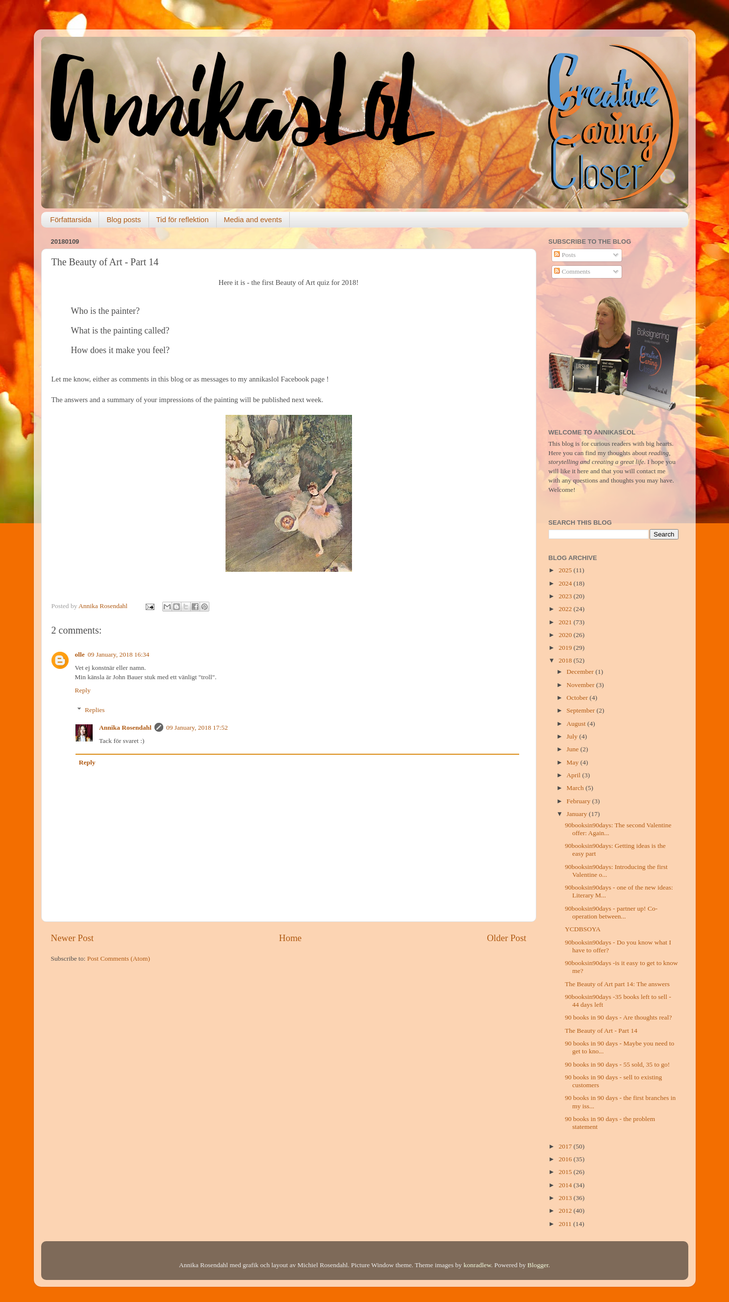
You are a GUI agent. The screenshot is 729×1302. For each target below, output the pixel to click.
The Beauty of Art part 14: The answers (617, 984)
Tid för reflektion (182, 219)
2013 (565, 1197)
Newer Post (72, 938)
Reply (83, 690)
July (573, 736)
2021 (565, 622)
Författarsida (70, 219)
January (578, 813)
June (573, 749)
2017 (565, 1146)
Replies (95, 710)
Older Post (506, 938)
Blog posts (123, 219)
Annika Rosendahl (125, 727)
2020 (565, 634)
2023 (565, 596)
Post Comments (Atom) (118, 958)
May (573, 762)
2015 (565, 1171)
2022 (565, 609)
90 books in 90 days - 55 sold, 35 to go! (617, 1064)
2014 (565, 1185)
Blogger (538, 1265)
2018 (565, 660)
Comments (572, 271)
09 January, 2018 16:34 (119, 654)
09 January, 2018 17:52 (197, 727)
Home (290, 938)
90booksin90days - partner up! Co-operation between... (611, 912)
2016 (565, 1159)
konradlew (477, 1265)
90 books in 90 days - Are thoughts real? (618, 1017)
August (577, 723)
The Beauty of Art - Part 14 (601, 1030)
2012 (565, 1210)
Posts (565, 254)
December (581, 671)
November (581, 685)
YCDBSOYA (583, 929)
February (579, 801)
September (582, 710)
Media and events (253, 219)
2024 (565, 583)
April (574, 775)
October (578, 697)
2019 (565, 647)
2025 (565, 570)
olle (80, 654)
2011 (565, 1223)
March (576, 787)
